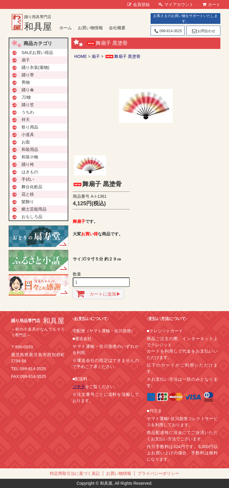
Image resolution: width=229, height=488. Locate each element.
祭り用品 (29, 127)
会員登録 (138, 4)
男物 (25, 82)
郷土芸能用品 (34, 209)
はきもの (29, 171)
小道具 (27, 134)
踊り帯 (27, 74)
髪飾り (27, 201)
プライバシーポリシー (158, 473)
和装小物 (29, 157)
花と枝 (27, 194)
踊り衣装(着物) (35, 67)
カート (211, 4)
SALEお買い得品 (37, 52)
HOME (80, 56)
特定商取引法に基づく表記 (75, 473)
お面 (25, 142)
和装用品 (29, 149)
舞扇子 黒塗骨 (122, 56)
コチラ (78, 386)
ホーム (65, 27)
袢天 (25, 119)
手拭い (27, 179)
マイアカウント (176, 4)
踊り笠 (27, 104)
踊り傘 (27, 89)
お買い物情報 (90, 27)
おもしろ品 (31, 216)
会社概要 (117, 27)
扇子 (96, 56)
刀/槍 (26, 97)
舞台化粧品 (31, 186)
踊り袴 (27, 164)
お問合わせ (203, 31)
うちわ (27, 112)
